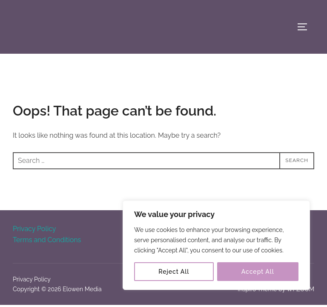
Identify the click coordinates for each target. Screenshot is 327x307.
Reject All (173, 271)
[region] (216, 245)
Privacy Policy (34, 229)
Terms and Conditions (47, 240)
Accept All (257, 271)
